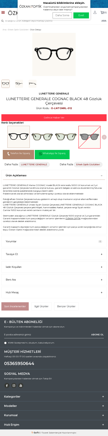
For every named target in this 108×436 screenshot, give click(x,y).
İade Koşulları (54, 267)
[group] (54, 54)
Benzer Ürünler (66, 306)
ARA (103, 20)
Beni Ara (54, 279)
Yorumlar (54, 241)
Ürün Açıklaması (54, 175)
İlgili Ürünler (41, 306)
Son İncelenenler (15, 306)
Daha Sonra (62, 15)
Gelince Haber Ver (54, 117)
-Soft (35, 432)
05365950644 (19, 363)
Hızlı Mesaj (54, 292)
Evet (81, 15)
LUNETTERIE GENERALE (54, 93)
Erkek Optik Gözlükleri (18, 29)
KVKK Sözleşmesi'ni (18, 342)
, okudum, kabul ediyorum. (29, 342)
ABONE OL (97, 334)
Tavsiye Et (54, 254)
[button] (104, 137)
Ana (4, 29)
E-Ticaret (43, 432)
